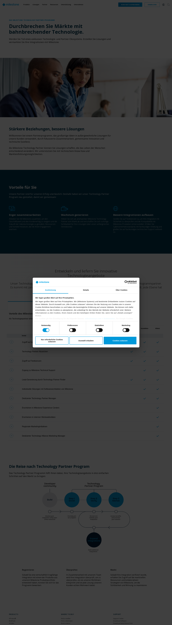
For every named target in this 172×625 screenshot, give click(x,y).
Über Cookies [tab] (121, 290)
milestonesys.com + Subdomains (100, 319)
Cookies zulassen (120, 341)
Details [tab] (86, 290)
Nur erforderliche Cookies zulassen (52, 341)
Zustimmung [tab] (50, 290)
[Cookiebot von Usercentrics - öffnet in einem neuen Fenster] (126, 282)
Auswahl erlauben (86, 341)
